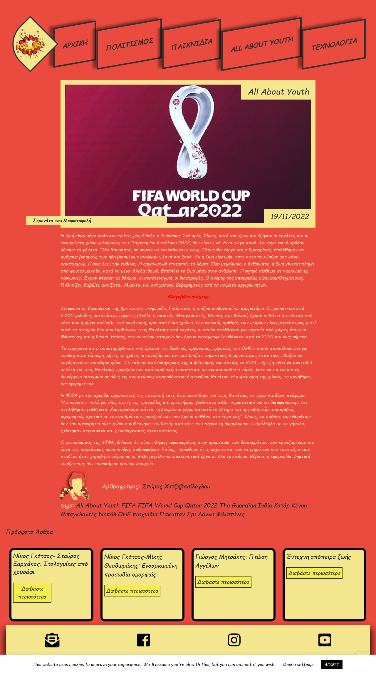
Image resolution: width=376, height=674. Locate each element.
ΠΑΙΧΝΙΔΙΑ (191, 44)
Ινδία (266, 505)
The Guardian (238, 505)
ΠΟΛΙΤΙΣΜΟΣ (129, 44)
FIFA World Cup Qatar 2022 (178, 505)
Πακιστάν (173, 514)
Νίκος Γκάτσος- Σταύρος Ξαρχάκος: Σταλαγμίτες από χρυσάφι (50, 563)
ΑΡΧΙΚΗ (74, 44)
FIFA (129, 505)
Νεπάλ (108, 514)
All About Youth (98, 505)
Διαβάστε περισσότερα (32, 592)
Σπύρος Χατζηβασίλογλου (176, 486)
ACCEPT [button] (331, 664)
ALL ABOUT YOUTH (261, 44)
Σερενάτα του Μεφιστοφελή (51, 220)
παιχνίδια (145, 514)
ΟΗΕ (125, 514)
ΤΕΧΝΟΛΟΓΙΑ (334, 44)
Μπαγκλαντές (79, 514)
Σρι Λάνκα (201, 514)
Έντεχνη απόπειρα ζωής (318, 556)
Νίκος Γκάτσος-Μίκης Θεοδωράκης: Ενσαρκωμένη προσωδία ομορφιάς (140, 565)
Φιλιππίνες (230, 514)
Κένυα (299, 505)
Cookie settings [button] (298, 664)
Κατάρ (282, 505)
